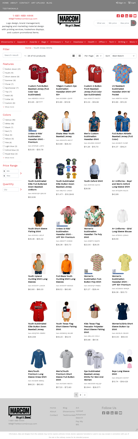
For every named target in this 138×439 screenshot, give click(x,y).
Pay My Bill (79, 423)
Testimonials (68, 415)
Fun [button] (67, 42)
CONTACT (24, 3)
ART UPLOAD (38, 3)
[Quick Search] (100, 23)
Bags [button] (43, 42)
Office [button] (102, 42)
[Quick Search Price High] (125, 23)
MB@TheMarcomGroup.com (23, 18)
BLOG (49, 3)
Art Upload (79, 409)
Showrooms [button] (7, 42)
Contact (54, 415)
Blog (65, 408)
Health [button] (91, 42)
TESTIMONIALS (10, 8)
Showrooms (68, 411)
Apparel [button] (21, 42)
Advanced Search (81, 416)
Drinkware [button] (55, 42)
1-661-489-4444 (23, 15)
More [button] (132, 42)
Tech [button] (111, 42)
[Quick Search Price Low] (113, 23)
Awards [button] (33, 42)
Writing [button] (121, 42)
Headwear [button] (78, 42)
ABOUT (14, 3)
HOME (5, 3)
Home (53, 408)
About (53, 411)
